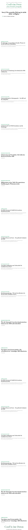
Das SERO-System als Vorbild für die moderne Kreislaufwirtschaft (11, 210)
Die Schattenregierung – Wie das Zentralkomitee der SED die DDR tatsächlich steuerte (13, 293)
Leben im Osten (4, 208)
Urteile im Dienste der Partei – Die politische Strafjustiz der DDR (13, 238)
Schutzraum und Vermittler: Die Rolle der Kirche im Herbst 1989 (13, 155)
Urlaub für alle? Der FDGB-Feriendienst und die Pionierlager (12, 126)
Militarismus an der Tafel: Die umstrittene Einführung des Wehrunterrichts (13, 183)
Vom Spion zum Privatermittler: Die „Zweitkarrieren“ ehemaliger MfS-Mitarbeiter (14, 350)
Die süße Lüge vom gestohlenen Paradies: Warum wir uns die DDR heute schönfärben (13, 43)
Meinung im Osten (4, 41)
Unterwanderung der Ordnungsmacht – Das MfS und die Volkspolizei (13, 99)
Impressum (19, 529)
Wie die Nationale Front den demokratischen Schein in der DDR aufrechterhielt (14, 323)
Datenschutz (15, 529)
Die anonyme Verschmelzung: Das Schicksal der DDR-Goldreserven (13, 71)
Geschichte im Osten (5, 69)
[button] (14, 16)
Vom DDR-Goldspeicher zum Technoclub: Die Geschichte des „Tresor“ (11, 266)
